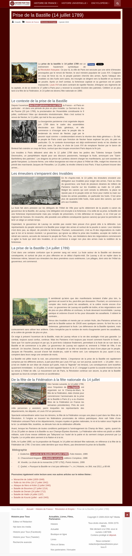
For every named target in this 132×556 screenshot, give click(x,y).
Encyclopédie (100, 3)
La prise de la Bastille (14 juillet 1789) (49, 454)
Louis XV (54, 85)
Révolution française (50, 70)
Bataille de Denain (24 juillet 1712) (30, 491)
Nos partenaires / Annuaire (63, 550)
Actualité (55, 529)
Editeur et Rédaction (22, 522)
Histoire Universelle (75, 3)
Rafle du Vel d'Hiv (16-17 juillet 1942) (31, 482)
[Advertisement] (66, 43)
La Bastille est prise (53, 458)
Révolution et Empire (64, 509)
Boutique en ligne (59, 534)
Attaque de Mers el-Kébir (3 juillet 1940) (32, 485)
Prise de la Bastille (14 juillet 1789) (50, 15)
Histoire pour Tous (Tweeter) (26, 537)
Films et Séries (57, 544)
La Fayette (73, 387)
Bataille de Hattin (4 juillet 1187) (28, 494)
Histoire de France (46, 3)
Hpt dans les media (22, 527)
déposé (112, 535)
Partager (91, 64)
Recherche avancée (22, 542)
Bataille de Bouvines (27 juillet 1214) (31, 488)
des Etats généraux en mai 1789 (45, 105)
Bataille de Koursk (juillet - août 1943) (31, 497)
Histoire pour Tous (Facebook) (27, 532)
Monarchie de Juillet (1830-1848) (29, 479)
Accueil (30, 509)
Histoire (54, 524)
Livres (53, 539)
